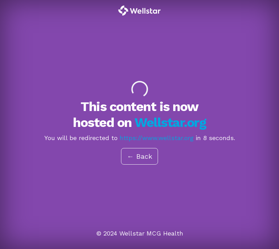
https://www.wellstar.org (157, 137)
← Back (139, 156)
